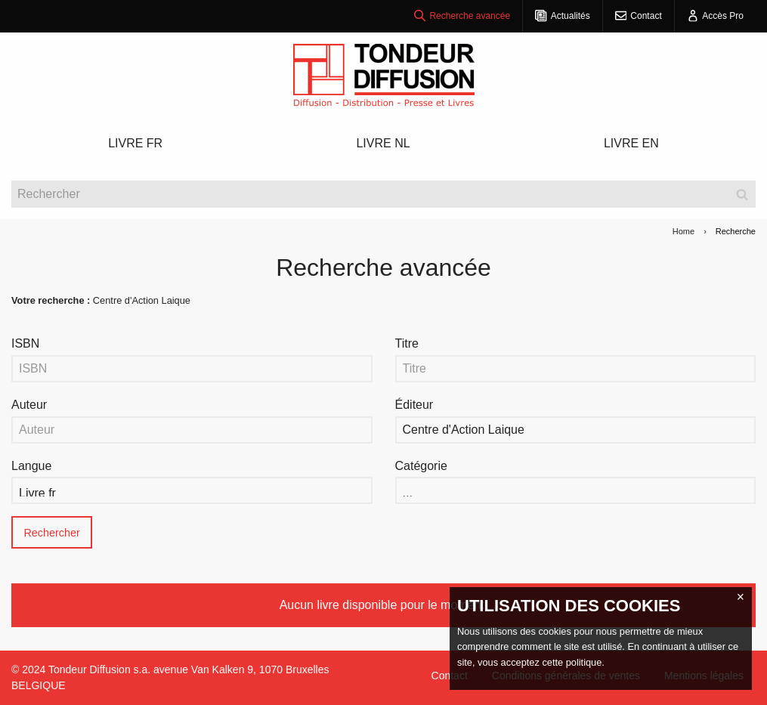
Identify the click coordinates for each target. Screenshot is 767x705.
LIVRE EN (631, 143)
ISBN (25, 343)
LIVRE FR (135, 143)
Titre (407, 343)
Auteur (29, 404)
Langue (31, 465)
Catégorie (421, 465)
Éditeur (414, 404)
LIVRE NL (383, 143)
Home (683, 231)
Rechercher (51, 533)
